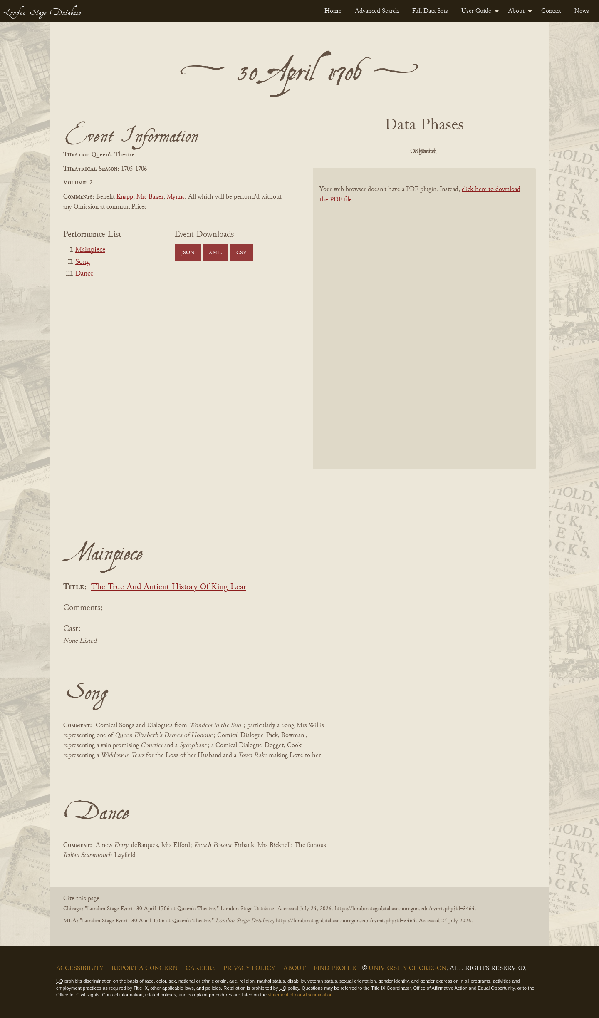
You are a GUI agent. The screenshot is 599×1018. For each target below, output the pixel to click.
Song (82, 262)
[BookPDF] (424, 329)
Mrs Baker (149, 197)
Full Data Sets (430, 11)
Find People (335, 968)
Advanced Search (377, 11)
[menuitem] (333, 11)
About (516, 11)
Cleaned (445, 151)
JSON (187, 253)
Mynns (176, 197)
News (581, 11)
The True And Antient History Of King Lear (168, 587)
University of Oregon (407, 968)
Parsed (491, 151)
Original (399, 151)
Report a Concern (144, 968)
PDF (353, 151)
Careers (200, 968)
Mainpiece (90, 250)
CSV (241, 253)
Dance (84, 274)
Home (333, 11)
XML (215, 253)
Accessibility (80, 968)
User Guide (476, 11)
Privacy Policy (249, 968)
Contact (551, 11)
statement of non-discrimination (300, 994)
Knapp (124, 197)
